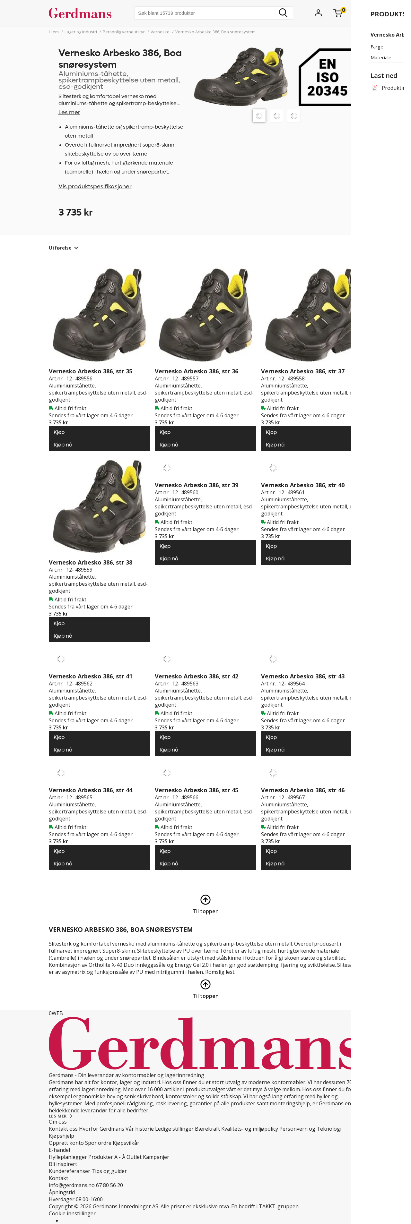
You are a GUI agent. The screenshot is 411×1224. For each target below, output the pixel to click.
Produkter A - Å (106, 1156)
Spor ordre (98, 1142)
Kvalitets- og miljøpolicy (249, 1128)
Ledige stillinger (174, 1128)
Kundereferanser (69, 1171)
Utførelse (60, 247)
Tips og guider (109, 1171)
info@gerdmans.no (72, 1185)
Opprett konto (66, 1142)
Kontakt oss (63, 1128)
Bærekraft (207, 1128)
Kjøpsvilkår (126, 1142)
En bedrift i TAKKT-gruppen (265, 1206)
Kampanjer (156, 1156)
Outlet (134, 1156)
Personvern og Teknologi (310, 1128)
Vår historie (140, 1128)
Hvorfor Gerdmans (101, 1128)
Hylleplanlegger (68, 1156)
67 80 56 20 (109, 1185)
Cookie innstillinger (72, 1213)
